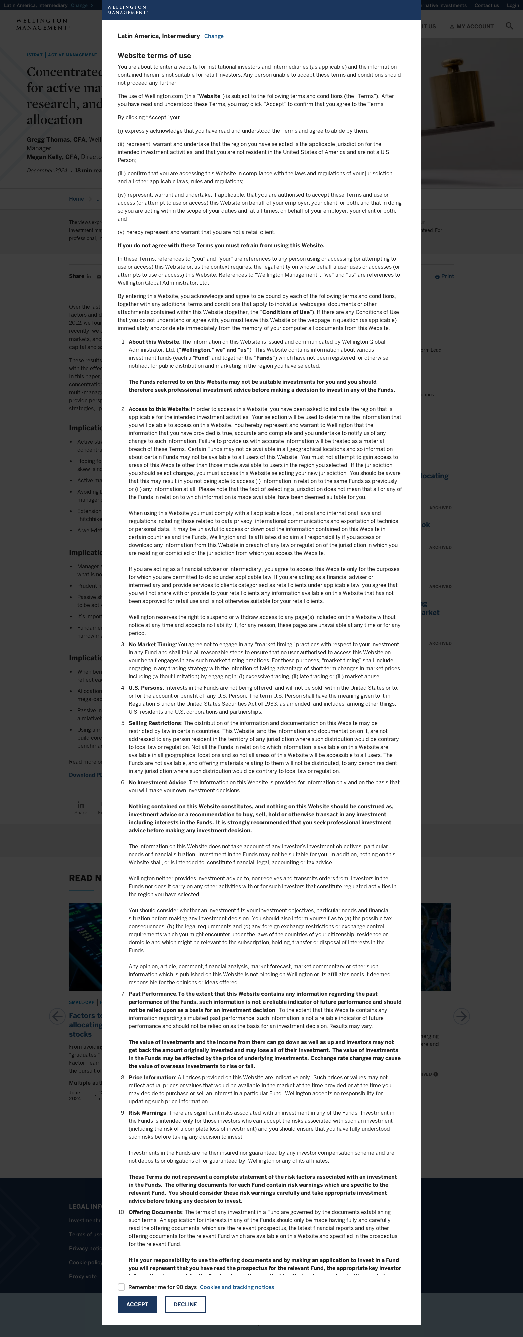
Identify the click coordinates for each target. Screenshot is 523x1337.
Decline (185, 1304)
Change (214, 36)
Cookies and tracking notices (237, 1287)
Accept (137, 1304)
